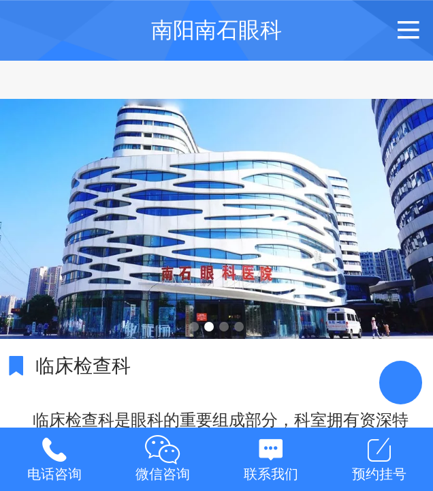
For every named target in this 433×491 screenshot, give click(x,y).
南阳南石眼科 (216, 30)
